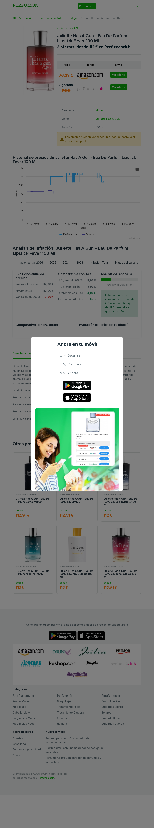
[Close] (117, 343)
